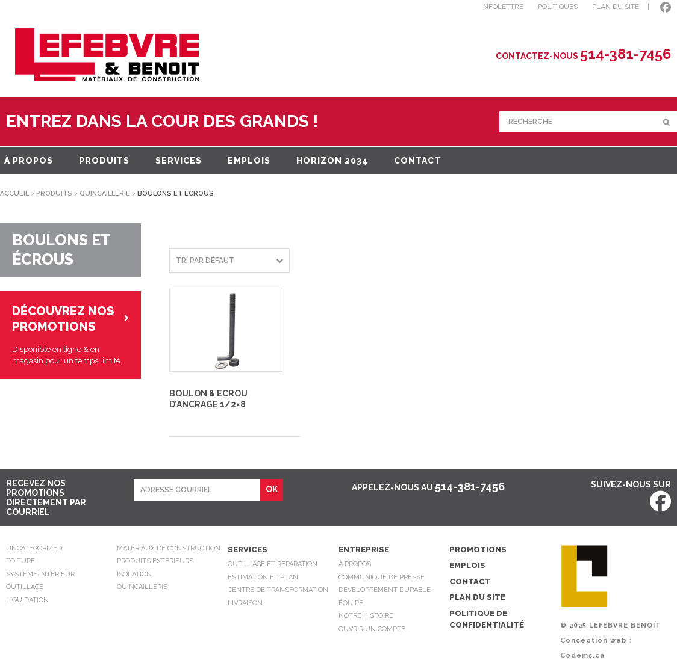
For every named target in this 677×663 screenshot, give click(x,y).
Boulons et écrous (61, 250)
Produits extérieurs (155, 561)
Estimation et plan (263, 577)
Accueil (14, 193)
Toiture (20, 561)
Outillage (24, 587)
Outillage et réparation (272, 564)
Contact (417, 160)
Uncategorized (34, 548)
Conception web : (596, 640)
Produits (104, 160)
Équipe (350, 603)
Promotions (478, 549)
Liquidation (27, 600)
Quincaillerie (105, 193)
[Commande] (229, 260)
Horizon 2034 (332, 160)
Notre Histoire (365, 616)
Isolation (134, 574)
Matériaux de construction (168, 548)
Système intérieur (40, 574)
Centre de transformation (278, 590)
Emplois (249, 160)
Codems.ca (582, 655)
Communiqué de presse (381, 577)
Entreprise (363, 549)
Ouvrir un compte (371, 629)
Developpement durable (384, 590)
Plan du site (477, 597)
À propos (28, 160)
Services (178, 160)
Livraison (245, 603)
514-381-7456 (470, 486)
